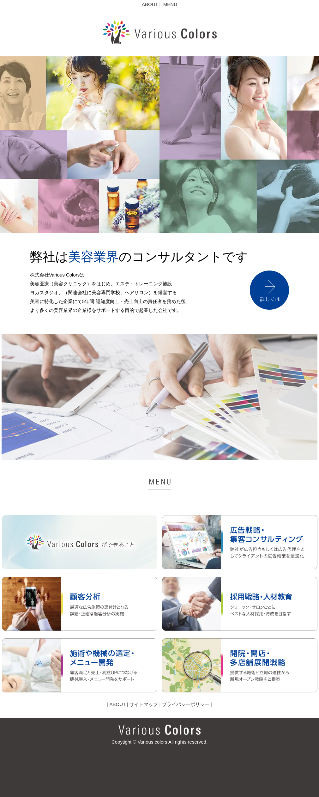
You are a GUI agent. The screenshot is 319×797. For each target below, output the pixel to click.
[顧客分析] (79, 629)
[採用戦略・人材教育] (239, 629)
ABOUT (150, 4)
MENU (170, 4)
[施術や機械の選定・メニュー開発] (79, 690)
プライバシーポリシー (185, 704)
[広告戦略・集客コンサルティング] (239, 567)
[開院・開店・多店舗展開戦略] (239, 690)
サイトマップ (143, 704)
